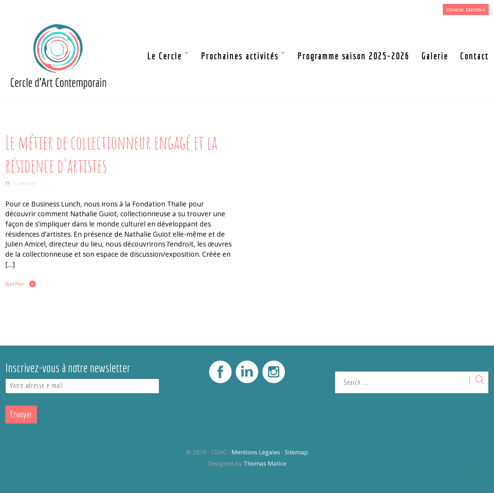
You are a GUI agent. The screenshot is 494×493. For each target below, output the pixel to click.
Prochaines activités (240, 56)
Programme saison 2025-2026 (353, 56)
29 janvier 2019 (24, 183)
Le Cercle (164, 56)
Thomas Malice (264, 463)
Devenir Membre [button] (466, 9)
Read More (15, 284)
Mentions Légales (256, 452)
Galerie (434, 56)
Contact (474, 56)
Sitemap (296, 452)
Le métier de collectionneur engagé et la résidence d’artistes (111, 154)
